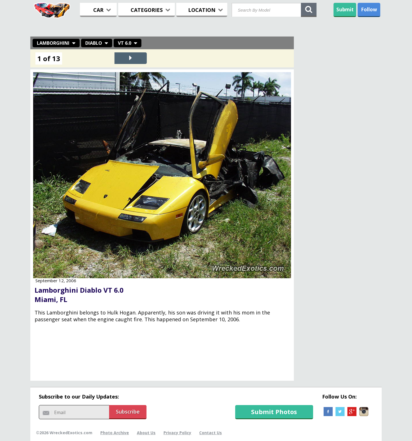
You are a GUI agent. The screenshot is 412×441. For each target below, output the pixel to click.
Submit (345, 9)
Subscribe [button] (128, 411)
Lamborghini (53, 43)
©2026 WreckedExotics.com (64, 432)
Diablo (93, 43)
